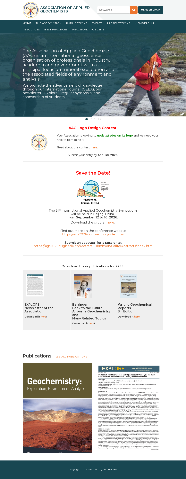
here (110, 222)
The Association (49, 23)
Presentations (118, 23)
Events (97, 23)
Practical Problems (88, 29)
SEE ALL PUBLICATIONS (71, 356)
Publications (76, 23)
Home (27, 23)
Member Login (151, 9)
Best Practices (56, 29)
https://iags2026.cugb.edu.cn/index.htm (93, 234)
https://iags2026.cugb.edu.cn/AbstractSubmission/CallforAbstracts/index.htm (93, 246)
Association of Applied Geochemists (65, 9)
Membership (145, 23)
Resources (31, 29)
